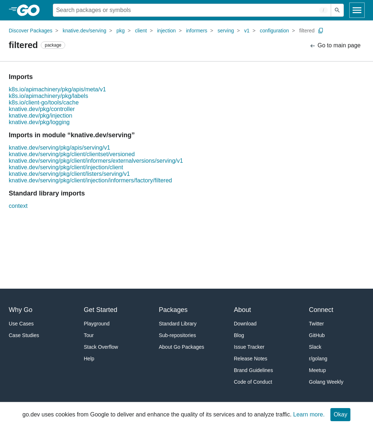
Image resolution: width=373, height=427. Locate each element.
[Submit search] (337, 10)
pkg (121, 30)
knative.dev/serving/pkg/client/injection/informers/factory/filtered (90, 180)
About (242, 309)
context (18, 206)
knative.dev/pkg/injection (40, 115)
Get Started (100, 309)
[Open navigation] (357, 10)
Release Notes (250, 358)
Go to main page (335, 45)
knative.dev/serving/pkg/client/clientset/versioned (72, 154)
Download (245, 324)
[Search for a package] (192, 10)
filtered (306, 30)
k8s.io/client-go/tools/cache (44, 102)
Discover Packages (30, 30)
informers (196, 30)
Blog (239, 335)
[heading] (31, 10)
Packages (173, 309)
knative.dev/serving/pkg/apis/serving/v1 (59, 148)
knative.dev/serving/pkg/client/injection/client (66, 167)
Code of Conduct (253, 382)
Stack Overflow (101, 347)
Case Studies (24, 335)
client (141, 30)
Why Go (20, 309)
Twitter (316, 324)
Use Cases (21, 324)
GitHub (317, 335)
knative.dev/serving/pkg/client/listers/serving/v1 (69, 174)
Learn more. (309, 414)
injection (166, 30)
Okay (340, 414)
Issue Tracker (249, 347)
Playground (97, 324)
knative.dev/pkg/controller (42, 109)
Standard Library (178, 324)
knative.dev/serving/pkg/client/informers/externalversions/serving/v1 (96, 161)
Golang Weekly (326, 382)
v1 (247, 30)
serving (225, 30)
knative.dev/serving (84, 30)
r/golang (318, 358)
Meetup (317, 370)
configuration (274, 30)
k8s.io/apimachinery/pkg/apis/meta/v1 (57, 89)
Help (89, 358)
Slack (315, 347)
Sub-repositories (177, 335)
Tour (89, 335)
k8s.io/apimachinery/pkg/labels (48, 96)
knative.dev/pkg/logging (39, 122)
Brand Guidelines (253, 370)
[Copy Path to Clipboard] (321, 30)
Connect (321, 309)
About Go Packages (181, 347)
